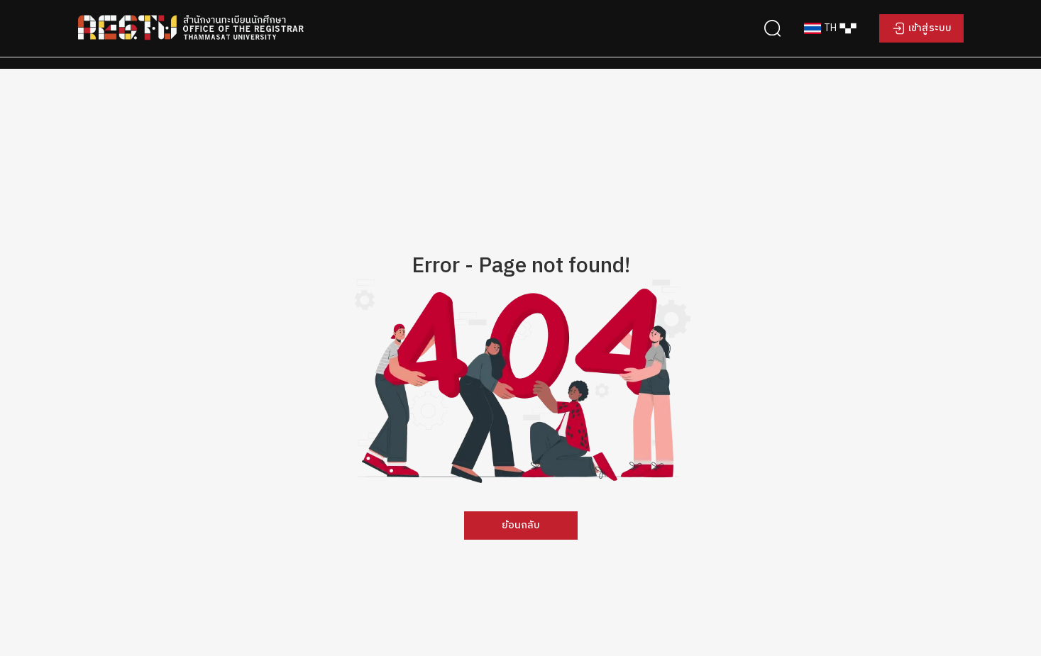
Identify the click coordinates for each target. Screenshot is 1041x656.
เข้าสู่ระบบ (930, 28)
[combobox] (830, 28)
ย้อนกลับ (521, 525)
